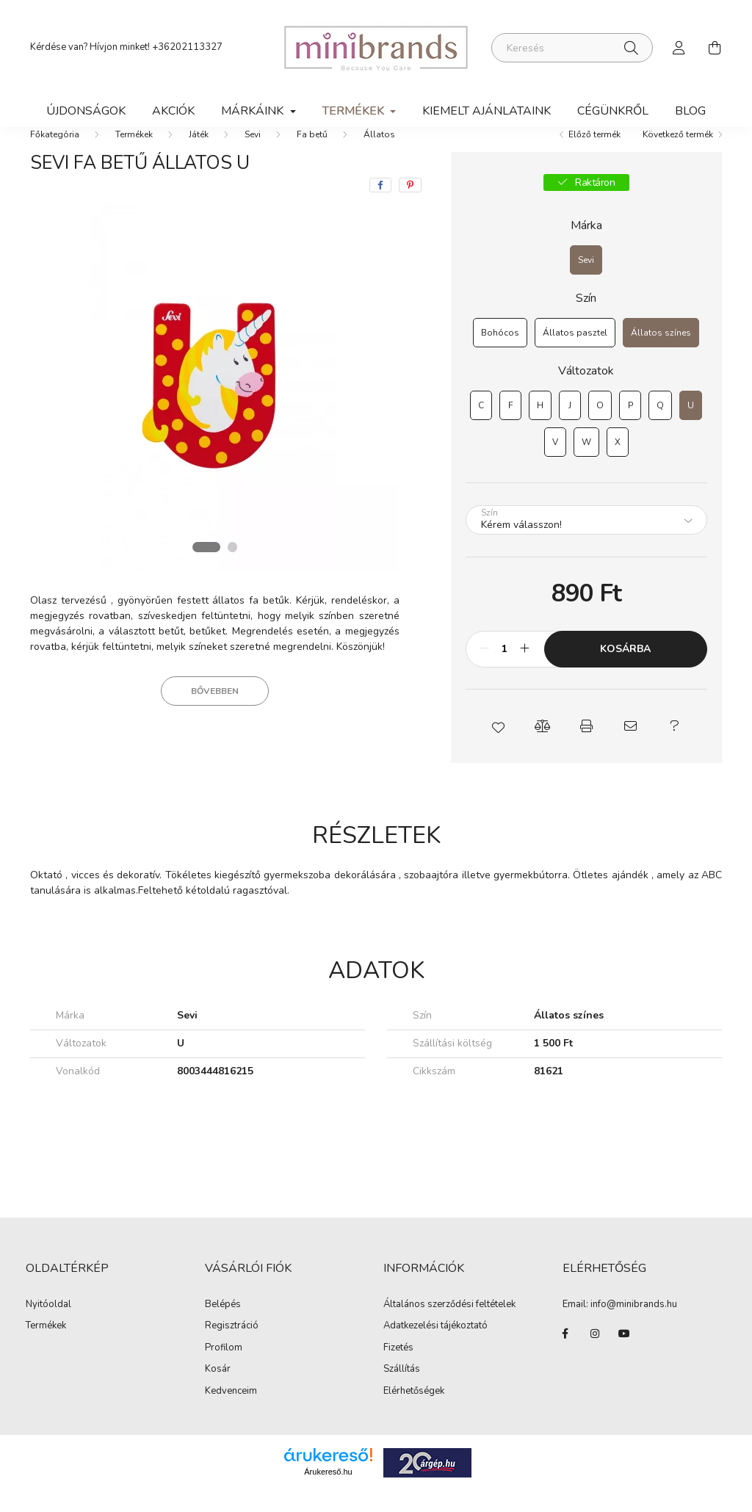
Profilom (223, 1369)
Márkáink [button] (253, 111)
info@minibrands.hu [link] (633, 1325)
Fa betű (312, 156)
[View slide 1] (205, 568)
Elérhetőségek (413, 1412)
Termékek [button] (354, 111)
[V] (555, 463)
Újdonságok (86, 111)
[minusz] (485, 670)
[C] (481, 426)
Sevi (253, 156)
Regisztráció (231, 1347)
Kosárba (625, 670)
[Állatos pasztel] (575, 354)
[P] (630, 426)
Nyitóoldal (48, 1326)
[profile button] (679, 47)
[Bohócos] (500, 354)
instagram (595, 1355)
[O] (600, 426)
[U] (690, 426)
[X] (618, 463)
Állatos (379, 156)
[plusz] (525, 670)
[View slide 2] (233, 568)
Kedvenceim (231, 1413)
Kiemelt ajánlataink (486, 111)
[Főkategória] (54, 156)
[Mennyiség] (505, 670)
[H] (540, 426)
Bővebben (215, 712)
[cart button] (714, 47)
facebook (565, 1355)
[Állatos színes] (661, 354)
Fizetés (398, 1368)
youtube (624, 1355)
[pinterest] (410, 206)
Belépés (223, 1326)
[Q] (660, 426)
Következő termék (678, 156)
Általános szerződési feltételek (449, 1325)
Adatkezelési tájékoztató (435, 1346)
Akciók (173, 111)
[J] (570, 426)
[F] (510, 426)
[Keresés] (572, 47)
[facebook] (380, 206)
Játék (199, 156)
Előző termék (594, 156)
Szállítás (401, 1390)
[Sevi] (586, 281)
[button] (498, 747)
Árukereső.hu (328, 1493)
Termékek (134, 156)
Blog (690, 111)
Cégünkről (612, 111)
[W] (586, 463)
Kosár (218, 1391)
